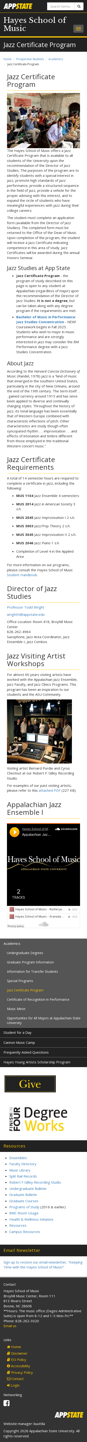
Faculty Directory (22, 1163)
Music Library (19, 1170)
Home (7, 59)
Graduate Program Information (30, 962)
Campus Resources (24, 1231)
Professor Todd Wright (25, 607)
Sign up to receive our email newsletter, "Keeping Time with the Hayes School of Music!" (43, 1264)
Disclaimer (17, 1353)
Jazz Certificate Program (25, 990)
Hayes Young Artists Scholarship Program (36, 1062)
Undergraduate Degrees (25, 953)
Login (13, 1385)
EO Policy (16, 1359)
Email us (9, 1325)
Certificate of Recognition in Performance (38, 999)
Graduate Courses (24, 1201)
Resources (17, 1225)
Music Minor (16, 1009)
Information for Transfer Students (32, 971)
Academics (55, 59)
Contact (15, 1378)
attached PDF (50, 790)
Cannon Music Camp (19, 1042)
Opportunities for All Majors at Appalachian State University (44, 1020)
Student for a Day (17, 1032)
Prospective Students (30, 59)
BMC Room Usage (24, 1213)
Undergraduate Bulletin (27, 1188)
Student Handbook (22, 574)
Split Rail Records (23, 1176)
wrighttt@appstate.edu (26, 614)
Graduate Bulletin (23, 1194)
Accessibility (18, 1365)
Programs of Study (24, 1207)
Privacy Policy (20, 1372)
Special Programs (20, 981)
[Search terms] (61, 6)
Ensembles (18, 1157)
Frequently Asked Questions (26, 1052)
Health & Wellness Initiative (31, 1219)
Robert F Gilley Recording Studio (35, 1182)
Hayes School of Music (34, 24)
